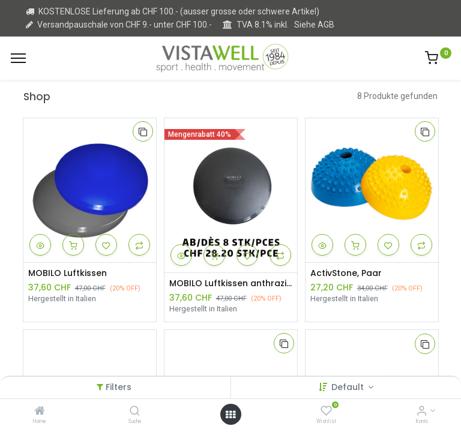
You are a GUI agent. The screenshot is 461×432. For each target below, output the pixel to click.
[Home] (39, 411)
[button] (143, 131)
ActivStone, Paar (346, 273)
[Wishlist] (326, 411)
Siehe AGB (314, 24)
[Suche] (134, 411)
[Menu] (18, 58)
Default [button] (348, 387)
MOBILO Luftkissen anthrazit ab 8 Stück (230, 283)
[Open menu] (230, 414)
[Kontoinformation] (421, 411)
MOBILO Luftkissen (67, 273)
